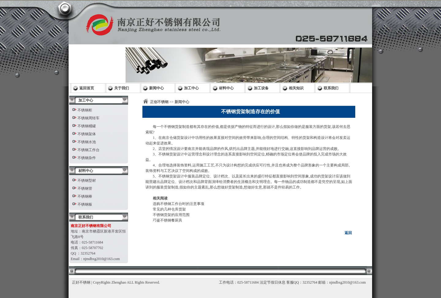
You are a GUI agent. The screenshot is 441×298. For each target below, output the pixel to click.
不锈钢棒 (84, 196)
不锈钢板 (84, 204)
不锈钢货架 (173, 127)
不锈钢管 (84, 188)
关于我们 (121, 88)
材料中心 (226, 88)
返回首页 (86, 88)
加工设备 (261, 88)
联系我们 (331, 88)
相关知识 (296, 88)
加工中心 (191, 88)
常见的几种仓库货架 (169, 209)
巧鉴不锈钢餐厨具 (167, 220)
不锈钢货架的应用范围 (171, 215)
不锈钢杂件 (86, 158)
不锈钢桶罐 (86, 126)
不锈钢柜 (84, 110)
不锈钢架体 (86, 134)
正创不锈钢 (159, 102)
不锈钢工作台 (88, 150)
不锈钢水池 (86, 142)
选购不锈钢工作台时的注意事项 (178, 204)
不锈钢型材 (86, 180)
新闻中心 (156, 88)
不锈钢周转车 (88, 118)
